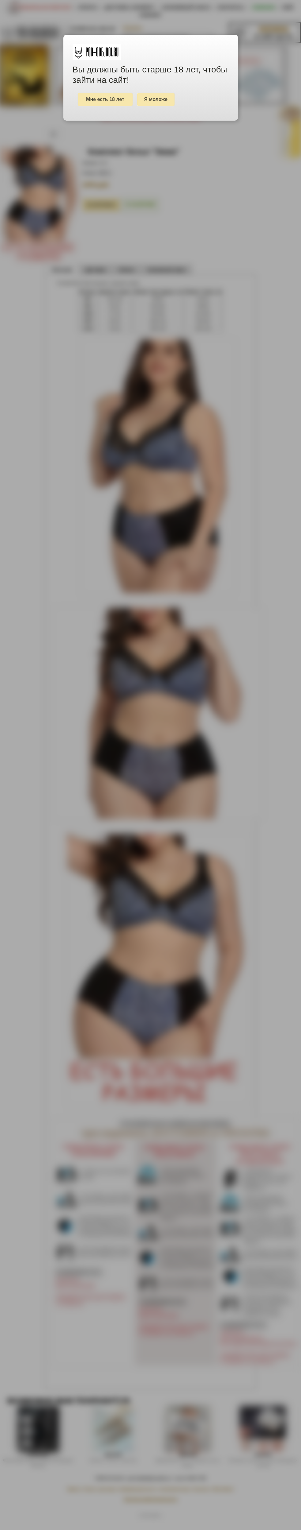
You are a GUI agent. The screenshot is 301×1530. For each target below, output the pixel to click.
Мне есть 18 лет (105, 99)
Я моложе (156, 99)
